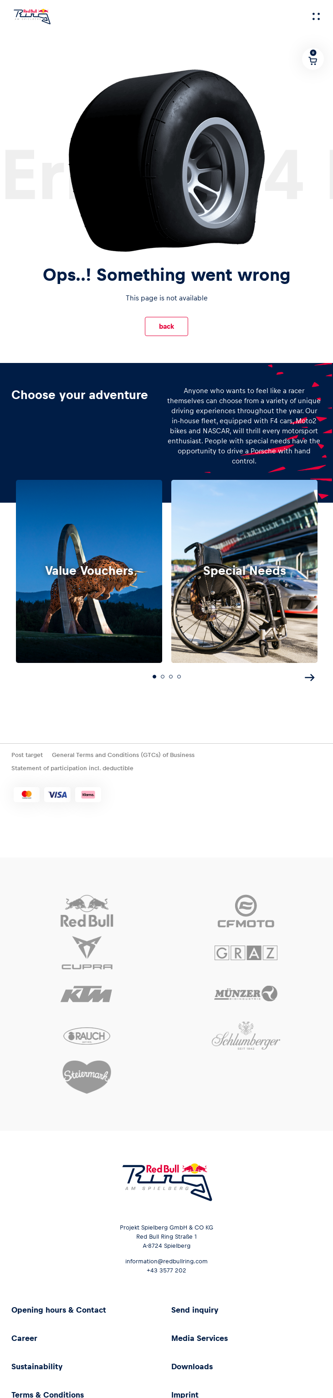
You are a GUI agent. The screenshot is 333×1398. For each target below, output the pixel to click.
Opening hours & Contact (58, 1305)
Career (24, 1334)
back (166, 326)
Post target (27, 750)
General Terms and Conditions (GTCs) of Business (123, 750)
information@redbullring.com (166, 1257)
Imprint (185, 1390)
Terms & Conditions (47, 1390)
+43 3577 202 (166, 1266)
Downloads (192, 1362)
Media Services (199, 1334)
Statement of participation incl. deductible (72, 764)
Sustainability (36, 1362)
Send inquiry (194, 1305)
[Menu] (316, 16)
